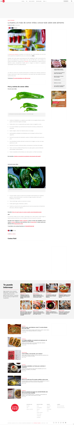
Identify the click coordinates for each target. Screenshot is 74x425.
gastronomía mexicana (13, 54)
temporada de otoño (18, 223)
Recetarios (24, 364)
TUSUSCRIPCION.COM (29, 226)
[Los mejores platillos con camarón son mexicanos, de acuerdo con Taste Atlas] (14, 342)
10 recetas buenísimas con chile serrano (21, 78)
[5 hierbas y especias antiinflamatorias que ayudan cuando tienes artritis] (26, 288)
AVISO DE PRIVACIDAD (62, 105)
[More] (46, 1)
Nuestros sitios (40, 404)
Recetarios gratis (38, 1)
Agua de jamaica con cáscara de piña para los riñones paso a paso (38, 296)
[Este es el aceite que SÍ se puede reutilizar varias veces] (14, 381)
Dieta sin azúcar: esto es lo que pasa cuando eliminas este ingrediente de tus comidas (26, 313)
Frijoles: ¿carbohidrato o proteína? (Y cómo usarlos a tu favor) (52, 312)
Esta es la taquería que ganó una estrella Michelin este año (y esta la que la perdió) (35, 392)
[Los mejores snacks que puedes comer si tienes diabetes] (52, 288)
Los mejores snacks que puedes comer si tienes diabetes (51, 296)
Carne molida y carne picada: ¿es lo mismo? (32, 353)
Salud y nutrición (11, 20)
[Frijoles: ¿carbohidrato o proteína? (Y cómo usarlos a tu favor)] (52, 304)
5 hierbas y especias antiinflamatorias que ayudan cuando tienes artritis (25, 296)
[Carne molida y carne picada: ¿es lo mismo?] (14, 355)
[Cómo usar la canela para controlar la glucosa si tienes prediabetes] (65, 304)
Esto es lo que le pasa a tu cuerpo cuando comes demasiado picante (26, 212)
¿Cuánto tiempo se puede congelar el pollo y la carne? (59, 69)
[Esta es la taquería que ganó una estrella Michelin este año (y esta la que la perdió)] (14, 394)
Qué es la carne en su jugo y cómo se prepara (58, 76)
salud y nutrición (23, 220)
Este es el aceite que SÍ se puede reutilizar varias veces (35, 379)
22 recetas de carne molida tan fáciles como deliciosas (59, 73)
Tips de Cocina (24, 352)
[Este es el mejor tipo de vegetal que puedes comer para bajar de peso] (39, 304)
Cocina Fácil (17, 25)
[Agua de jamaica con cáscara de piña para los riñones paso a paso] (39, 288)
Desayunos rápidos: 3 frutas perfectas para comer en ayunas (65, 296)
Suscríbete (66, 1)
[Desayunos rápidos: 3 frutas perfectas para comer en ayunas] (65, 288)
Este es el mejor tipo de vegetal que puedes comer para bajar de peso (38, 312)
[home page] (3, 1)
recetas (13, 222)
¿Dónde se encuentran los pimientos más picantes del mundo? (27, 156)
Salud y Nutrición (31, 1)
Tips (26, 1)
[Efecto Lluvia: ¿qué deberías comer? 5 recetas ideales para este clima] (14, 329)
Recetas (23, 1)
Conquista (26, 61)
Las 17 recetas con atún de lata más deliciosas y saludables (59, 86)
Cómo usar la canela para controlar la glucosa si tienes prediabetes (64, 312)
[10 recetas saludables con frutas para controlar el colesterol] (14, 368)
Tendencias (24, 390)
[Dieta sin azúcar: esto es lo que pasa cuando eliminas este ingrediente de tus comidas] (26, 304)
